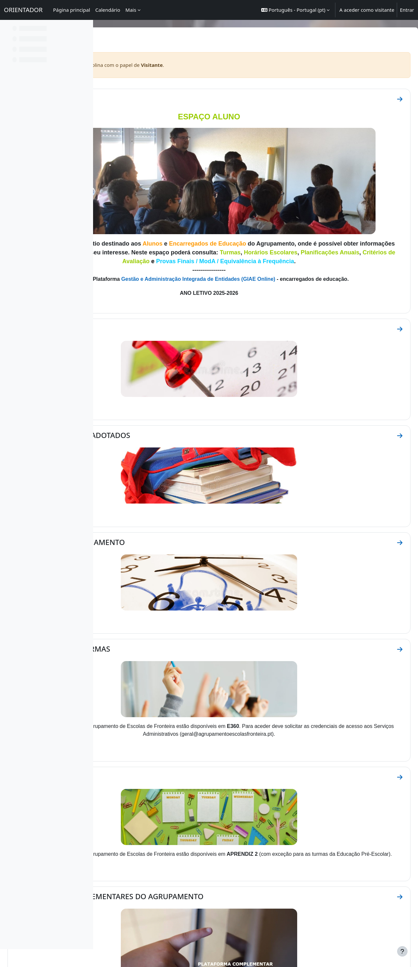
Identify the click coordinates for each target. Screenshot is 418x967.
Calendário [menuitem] (107, 10)
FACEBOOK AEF (200, 886)
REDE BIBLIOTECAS (319, 886)
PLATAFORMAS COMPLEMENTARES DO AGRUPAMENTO (206, 809)
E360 (180, 886)
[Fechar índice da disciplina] (7, 29)
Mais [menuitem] (130, 10)
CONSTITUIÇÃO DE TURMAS (159, 587)
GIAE (169, 886)
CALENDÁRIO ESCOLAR (151, 315)
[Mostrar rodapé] (402, 951)
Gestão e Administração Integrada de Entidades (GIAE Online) (253, 257)
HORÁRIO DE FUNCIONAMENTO (167, 496)
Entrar (407, 10)
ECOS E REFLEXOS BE (234, 886)
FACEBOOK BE (267, 886)
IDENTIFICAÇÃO (139, 99)
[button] (295, 10)
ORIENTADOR (23, 10)
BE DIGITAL (291, 886)
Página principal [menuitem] (71, 10)
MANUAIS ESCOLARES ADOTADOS (170, 406)
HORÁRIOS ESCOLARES (151, 698)
